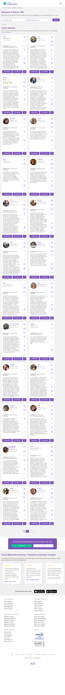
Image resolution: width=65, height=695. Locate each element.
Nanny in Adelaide (38, 610)
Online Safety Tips (8, 606)
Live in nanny (7, 637)
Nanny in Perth (37, 606)
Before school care (8, 641)
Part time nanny (7, 633)
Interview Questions (8, 605)
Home (4, 8)
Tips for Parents (8, 601)
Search (9, 8)
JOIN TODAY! (21, 545)
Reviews (17, 654)
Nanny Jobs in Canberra (39, 624)
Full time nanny (7, 632)
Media (22, 654)
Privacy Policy (37, 654)
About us (45, 654)
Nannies (14, 8)
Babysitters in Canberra (9, 624)
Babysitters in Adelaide (9, 625)
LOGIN (43, 545)
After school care (8, 639)
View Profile (7, 71)
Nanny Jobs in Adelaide (39, 625)
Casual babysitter (8, 635)
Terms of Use (29, 654)
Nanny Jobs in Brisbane (39, 620)
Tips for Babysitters (8, 603)
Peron (21, 8)
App (12, 654)
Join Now (55, 15)
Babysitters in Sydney (9, 616)
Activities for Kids (8, 608)
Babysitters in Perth (8, 622)
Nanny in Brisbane (38, 605)
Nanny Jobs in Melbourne (40, 618)
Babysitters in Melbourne (10, 618)
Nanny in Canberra (38, 608)
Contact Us (51, 654)
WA (18, 8)
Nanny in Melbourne (38, 603)
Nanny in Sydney (38, 601)
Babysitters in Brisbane (9, 620)
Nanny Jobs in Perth (39, 622)
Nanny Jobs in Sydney (39, 616)
